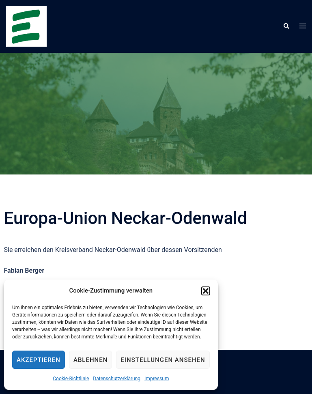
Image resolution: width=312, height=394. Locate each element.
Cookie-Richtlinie (71, 378)
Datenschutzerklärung (116, 378)
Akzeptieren (38, 360)
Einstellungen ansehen (162, 360)
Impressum (156, 378)
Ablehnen (90, 360)
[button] (206, 291)
